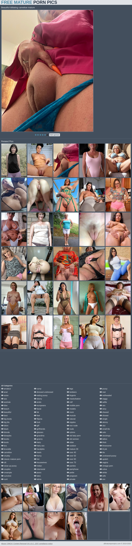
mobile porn (73, 405)
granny (38, 439)
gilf (36, 426)
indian (38, 466)
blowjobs (6, 436)
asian (5, 395)
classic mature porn (11, 459)
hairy (37, 442)
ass (4, 399)
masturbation (74, 399)
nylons (71, 432)
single (103, 419)
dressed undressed (43, 392)
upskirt (104, 459)
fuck (37, 422)
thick (103, 442)
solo (103, 432)
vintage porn (106, 466)
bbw (4, 405)
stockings (105, 436)
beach (5, 409)
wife (103, 476)
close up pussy (9, 466)
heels (37, 452)
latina (37, 479)
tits (102, 452)
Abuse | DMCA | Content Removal (14, 544)
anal (4, 392)
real (103, 392)
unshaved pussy (108, 456)
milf (69, 402)
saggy (103, 399)
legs (70, 389)
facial (37, 409)
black (4, 429)
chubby (5, 456)
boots (5, 442)
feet (37, 416)
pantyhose (72, 469)
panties (71, 466)
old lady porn (74, 436)
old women (73, 439)
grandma (39, 436)
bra (4, 446)
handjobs (39, 449)
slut (102, 426)
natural (71, 419)
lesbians (72, 392)
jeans (37, 473)
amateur (6, 389)
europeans (40, 405)
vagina (104, 462)
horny (37, 456)
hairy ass (39, 446)
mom (70, 412)
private (71, 479)
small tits (105, 429)
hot (36, 459)
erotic (37, 402)
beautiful (6, 412)
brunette (6, 449)
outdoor (71, 446)
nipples (71, 422)
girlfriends (39, 429)
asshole (6, 402)
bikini (4, 426)
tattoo (103, 439)
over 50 (71, 456)
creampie (6, 473)
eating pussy (40, 395)
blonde (5, 432)
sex (102, 405)
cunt (4, 479)
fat (36, 412)
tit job (103, 449)
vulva (103, 469)
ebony (38, 399)
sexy (103, 409)
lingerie (71, 395)
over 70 (71, 462)
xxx (102, 479)
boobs (5, 439)
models (71, 409)
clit (3, 462)
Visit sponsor (54, 135)
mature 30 (72, 449)
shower (104, 416)
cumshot (6, 476)
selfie (103, 402)
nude (70, 429)
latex (37, 476)
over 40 (71, 452)
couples (6, 469)
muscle (71, 416)
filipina (38, 419)
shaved (104, 412)
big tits (5, 422)
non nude (72, 426)
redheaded (106, 395)
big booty (6, 419)
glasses (38, 432)
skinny (104, 422)
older (70, 442)
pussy (103, 389)
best (4, 416)
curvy (37, 389)
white (103, 473)
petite (70, 473)
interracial (39, 469)
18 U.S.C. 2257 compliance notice (40, 544)
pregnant (72, 476)
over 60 (71, 459)
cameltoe (6, 452)
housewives (40, 462)
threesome (105, 446)
